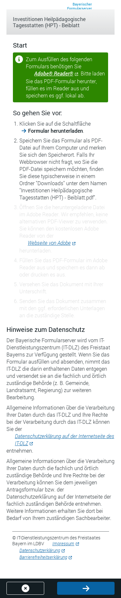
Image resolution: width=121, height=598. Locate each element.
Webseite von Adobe (49, 242)
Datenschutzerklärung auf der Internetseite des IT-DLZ (64, 439)
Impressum (63, 543)
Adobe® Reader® (53, 73)
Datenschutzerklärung (39, 550)
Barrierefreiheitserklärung (43, 557)
